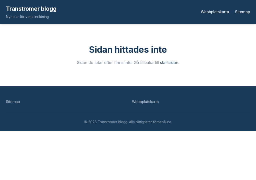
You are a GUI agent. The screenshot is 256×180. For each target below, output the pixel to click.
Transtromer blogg (31, 8)
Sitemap (242, 12)
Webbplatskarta (215, 12)
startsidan (169, 62)
